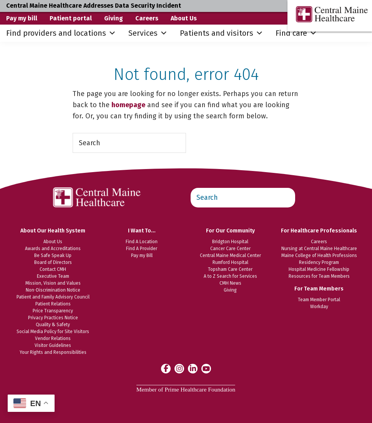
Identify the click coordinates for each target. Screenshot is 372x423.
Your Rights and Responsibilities (53, 352)
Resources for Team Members (319, 276)
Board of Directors (53, 262)
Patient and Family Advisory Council (53, 297)
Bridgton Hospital (230, 241)
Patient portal (71, 18)
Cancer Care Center (230, 248)
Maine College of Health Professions (319, 255)
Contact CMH (53, 269)
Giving (113, 18)
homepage (128, 105)
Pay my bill (21, 18)
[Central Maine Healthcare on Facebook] (166, 368)
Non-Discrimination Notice (53, 290)
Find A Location (142, 241)
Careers (146, 18)
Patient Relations (53, 304)
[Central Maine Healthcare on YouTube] (206, 368)
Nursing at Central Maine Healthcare (319, 248)
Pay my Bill (142, 255)
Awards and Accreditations (53, 248)
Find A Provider (141, 248)
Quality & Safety (53, 324)
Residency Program (319, 262)
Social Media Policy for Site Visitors (53, 331)
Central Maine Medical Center (230, 255)
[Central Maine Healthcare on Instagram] (179, 368)
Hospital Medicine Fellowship (319, 269)
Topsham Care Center (230, 269)
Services (148, 33)
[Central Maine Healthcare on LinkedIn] (193, 368)
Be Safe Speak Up (52, 255)
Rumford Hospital (230, 262)
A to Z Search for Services (230, 276)
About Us (184, 18)
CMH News (230, 283)
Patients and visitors (221, 33)
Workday (319, 306)
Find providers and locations (61, 33)
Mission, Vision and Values (53, 283)
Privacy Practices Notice (53, 317)
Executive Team (53, 276)
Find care (296, 33)
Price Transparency (53, 311)
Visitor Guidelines (53, 345)
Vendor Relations (53, 338)
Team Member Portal (319, 299)
